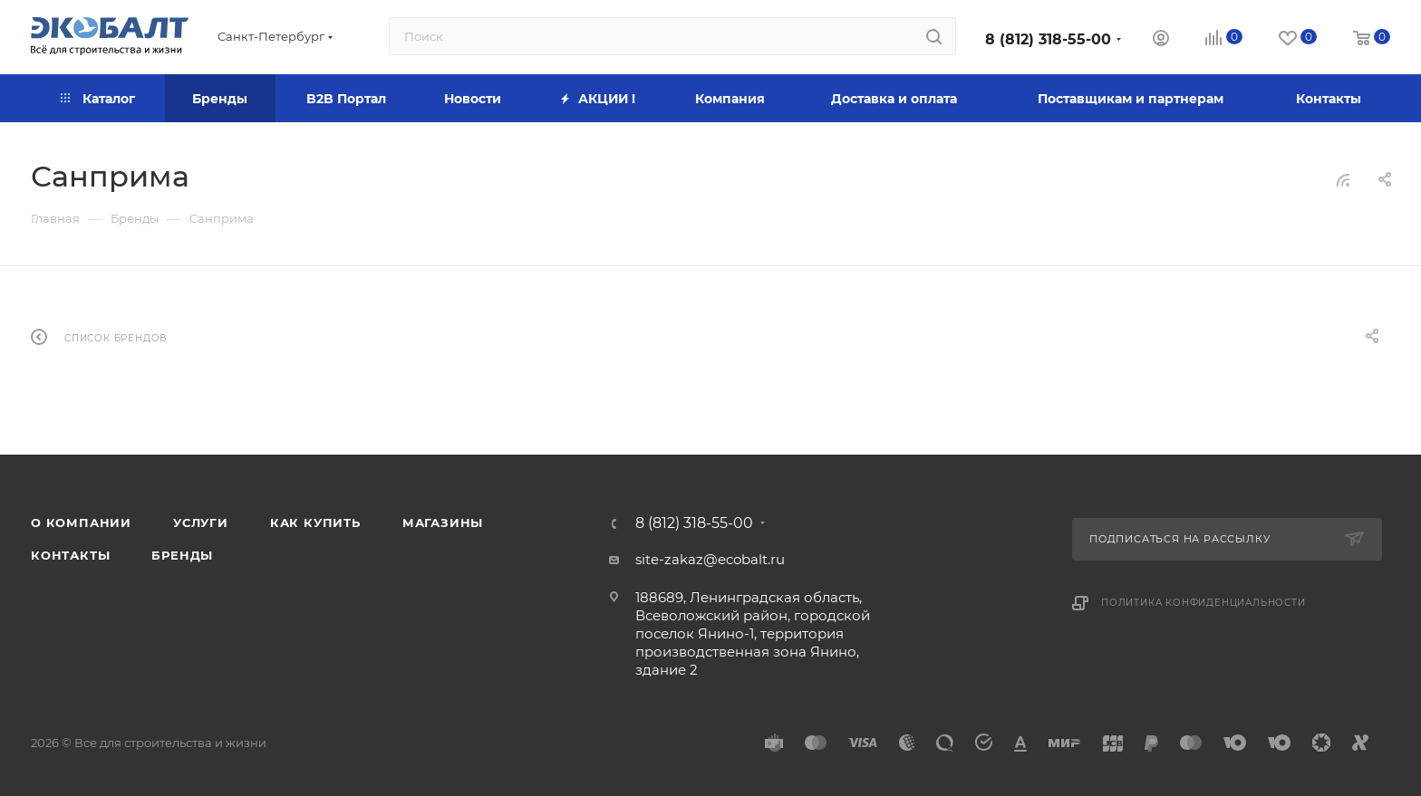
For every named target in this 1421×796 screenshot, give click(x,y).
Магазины (442, 522)
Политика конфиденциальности (1203, 603)
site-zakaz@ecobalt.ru (710, 559)
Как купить (315, 522)
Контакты (70, 555)
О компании (81, 522)
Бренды (182, 555)
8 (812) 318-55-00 (1048, 39)
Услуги (200, 522)
